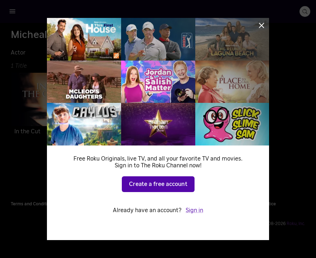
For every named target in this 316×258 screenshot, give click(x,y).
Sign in (194, 210)
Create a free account (158, 184)
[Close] (261, 25)
